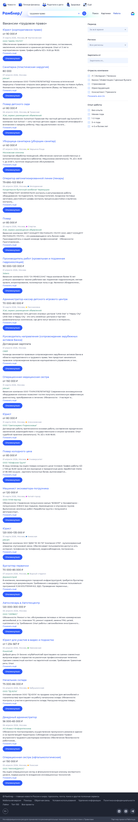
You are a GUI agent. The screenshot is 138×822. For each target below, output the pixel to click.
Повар (7, 218)
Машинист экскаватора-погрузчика (26, 488)
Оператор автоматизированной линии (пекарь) (33, 178)
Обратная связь (42, 800)
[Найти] (84, 13)
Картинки (106, 13)
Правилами (89, 819)
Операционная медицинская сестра (26, 377)
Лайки (6, 804)
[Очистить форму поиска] (79, 13)
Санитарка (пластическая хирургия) (26, 67)
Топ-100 (15, 804)
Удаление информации (89, 800)
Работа (116, 13)
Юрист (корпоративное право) (22, 29)
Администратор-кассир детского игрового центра (35, 299)
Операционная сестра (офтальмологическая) (32, 757)
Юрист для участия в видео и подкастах (28, 640)
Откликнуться (12, 58)
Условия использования (64, 800)
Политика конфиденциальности (119, 800)
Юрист (7, 414)
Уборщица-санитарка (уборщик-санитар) (29, 141)
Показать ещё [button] (10, 53)
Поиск (95, 13)
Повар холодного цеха (17, 451)
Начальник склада (15, 680)
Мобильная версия (12, 800)
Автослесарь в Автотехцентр (21, 602)
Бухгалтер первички (16, 565)
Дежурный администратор (20, 717)
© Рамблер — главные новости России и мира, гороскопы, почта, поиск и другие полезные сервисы (51, 796)
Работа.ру (131, 819)
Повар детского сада (16, 104)
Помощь (28, 800)
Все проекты (28, 804)
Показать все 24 (96, 96)
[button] (43, 49)
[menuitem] (9, 5)
